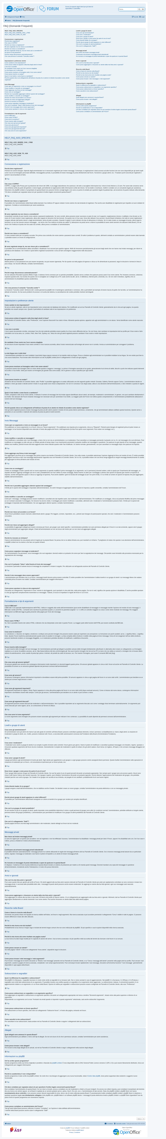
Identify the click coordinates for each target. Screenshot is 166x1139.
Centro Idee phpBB (94, 1076)
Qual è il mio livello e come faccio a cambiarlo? (19, 76)
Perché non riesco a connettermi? (15, 48)
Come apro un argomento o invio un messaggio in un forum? (23, 86)
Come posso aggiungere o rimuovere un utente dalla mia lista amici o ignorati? (99, 64)
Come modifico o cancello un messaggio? (17, 88)
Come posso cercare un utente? (85, 77)
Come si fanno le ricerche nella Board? (88, 71)
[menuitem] (22, 16)
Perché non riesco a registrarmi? (14, 45)
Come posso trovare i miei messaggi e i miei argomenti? (93, 79)
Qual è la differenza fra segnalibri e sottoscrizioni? (91, 85)
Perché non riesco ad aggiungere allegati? (17, 99)
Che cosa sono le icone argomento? (15, 130)
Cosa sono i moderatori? (83, 34)
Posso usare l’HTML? (11, 117)
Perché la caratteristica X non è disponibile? (89, 107)
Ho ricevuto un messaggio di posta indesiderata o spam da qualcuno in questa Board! (102, 56)
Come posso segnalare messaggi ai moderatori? (19, 103)
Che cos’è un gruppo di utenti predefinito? (88, 44)
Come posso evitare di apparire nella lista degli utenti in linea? (23, 64)
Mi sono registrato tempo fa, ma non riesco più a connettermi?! (23, 50)
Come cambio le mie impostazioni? (15, 63)
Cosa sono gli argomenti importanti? (15, 127)
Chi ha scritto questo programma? (86, 105)
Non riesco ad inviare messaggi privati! (87, 52)
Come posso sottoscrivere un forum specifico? (90, 89)
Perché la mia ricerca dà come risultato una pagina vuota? (93, 75)
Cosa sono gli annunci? (12, 125)
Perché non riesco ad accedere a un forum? (18, 97)
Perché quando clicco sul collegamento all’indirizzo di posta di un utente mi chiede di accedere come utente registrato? (37, 78)
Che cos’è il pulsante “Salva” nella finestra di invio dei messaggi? (24, 105)
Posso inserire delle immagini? (14, 121)
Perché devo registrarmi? (12, 41)
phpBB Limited (57, 1063)
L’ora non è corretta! (11, 66)
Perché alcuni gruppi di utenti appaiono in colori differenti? (93, 42)
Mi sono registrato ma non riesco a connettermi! (19, 47)
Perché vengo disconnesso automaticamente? (19, 54)
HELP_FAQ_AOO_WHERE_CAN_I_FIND (17, 32)
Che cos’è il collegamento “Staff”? (86, 46)
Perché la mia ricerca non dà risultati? (87, 73)
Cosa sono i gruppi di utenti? (84, 36)
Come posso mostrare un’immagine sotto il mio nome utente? (23, 72)
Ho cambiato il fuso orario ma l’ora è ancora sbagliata (21, 68)
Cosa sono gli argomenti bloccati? (15, 128)
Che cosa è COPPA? (11, 43)
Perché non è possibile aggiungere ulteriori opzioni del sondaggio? (25, 94)
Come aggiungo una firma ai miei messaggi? (18, 90)
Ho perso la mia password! (13, 52)
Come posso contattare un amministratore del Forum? (92, 111)
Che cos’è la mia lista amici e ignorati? (87, 63)
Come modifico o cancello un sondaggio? (17, 95)
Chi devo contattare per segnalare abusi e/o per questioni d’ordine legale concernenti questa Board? (106, 109)
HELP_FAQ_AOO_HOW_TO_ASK (15, 34)
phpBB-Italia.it (80, 1130)
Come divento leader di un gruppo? (86, 40)
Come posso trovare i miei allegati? (86, 99)
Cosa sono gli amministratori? (85, 32)
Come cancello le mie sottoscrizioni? (87, 91)
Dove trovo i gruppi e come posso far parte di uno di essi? (93, 38)
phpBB (68, 1128)
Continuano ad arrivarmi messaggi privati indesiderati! (92, 54)
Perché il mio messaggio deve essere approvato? (19, 107)
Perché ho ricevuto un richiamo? (14, 101)
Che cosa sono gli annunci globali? (15, 123)
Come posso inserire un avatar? (14, 74)
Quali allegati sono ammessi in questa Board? (90, 97)
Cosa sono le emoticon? (12, 119)
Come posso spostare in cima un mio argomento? (20, 109)
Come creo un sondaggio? (13, 92)
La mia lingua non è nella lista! (14, 70)
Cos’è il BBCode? (10, 115)
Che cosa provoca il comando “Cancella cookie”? (19, 56)
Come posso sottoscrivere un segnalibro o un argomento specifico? (96, 87)
